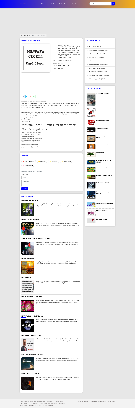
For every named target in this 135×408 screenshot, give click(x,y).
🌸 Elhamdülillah (28, 165)
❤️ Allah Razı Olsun (28, 161)
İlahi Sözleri (27, 35)
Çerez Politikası (111, 401)
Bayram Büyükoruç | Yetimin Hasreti (97, 64)
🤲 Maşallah (42, 161)
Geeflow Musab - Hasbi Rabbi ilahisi (97, 50)
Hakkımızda (87, 401)
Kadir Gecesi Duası (93, 61)
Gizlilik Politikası (101, 401)
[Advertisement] (67, 22)
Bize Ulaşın (94, 401)
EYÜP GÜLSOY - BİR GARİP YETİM (97, 72)
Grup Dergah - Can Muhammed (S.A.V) (98, 75)
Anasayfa (80, 401)
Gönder (25, 188)
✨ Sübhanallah (66, 161)
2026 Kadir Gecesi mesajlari (95, 57)
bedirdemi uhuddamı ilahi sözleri (96, 54)
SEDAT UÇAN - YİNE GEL (94, 46)
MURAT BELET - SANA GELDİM (96, 68)
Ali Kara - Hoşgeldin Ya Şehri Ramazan (98, 79)
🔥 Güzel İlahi (54, 161)
